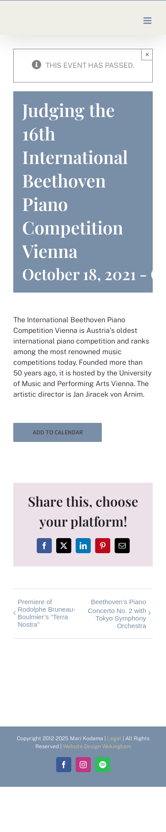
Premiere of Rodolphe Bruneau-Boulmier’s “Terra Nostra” (46, 613)
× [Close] (147, 54)
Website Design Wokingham (97, 746)
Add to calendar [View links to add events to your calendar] (58, 432)
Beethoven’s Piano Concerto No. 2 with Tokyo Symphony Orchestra (117, 613)
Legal (114, 738)
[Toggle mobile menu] (148, 20)
